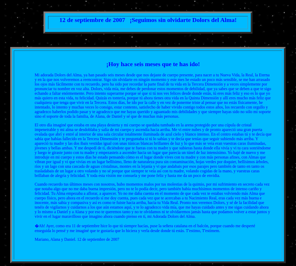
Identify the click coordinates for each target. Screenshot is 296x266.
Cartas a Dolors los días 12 (166, 248)
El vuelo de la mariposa (199, 252)
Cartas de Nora (100, 252)
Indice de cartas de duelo (120, 248)
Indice (90, 248)
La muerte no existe (159, 252)
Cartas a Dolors (205, 248)
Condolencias (128, 252)
